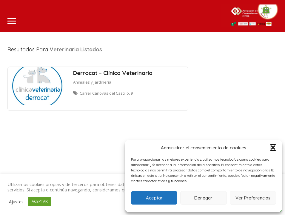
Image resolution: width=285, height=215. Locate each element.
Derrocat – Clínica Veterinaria (112, 72)
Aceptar (154, 198)
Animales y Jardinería (92, 82)
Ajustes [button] (16, 201)
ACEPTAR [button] (40, 201)
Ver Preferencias (252, 198)
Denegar (203, 198)
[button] (273, 147)
